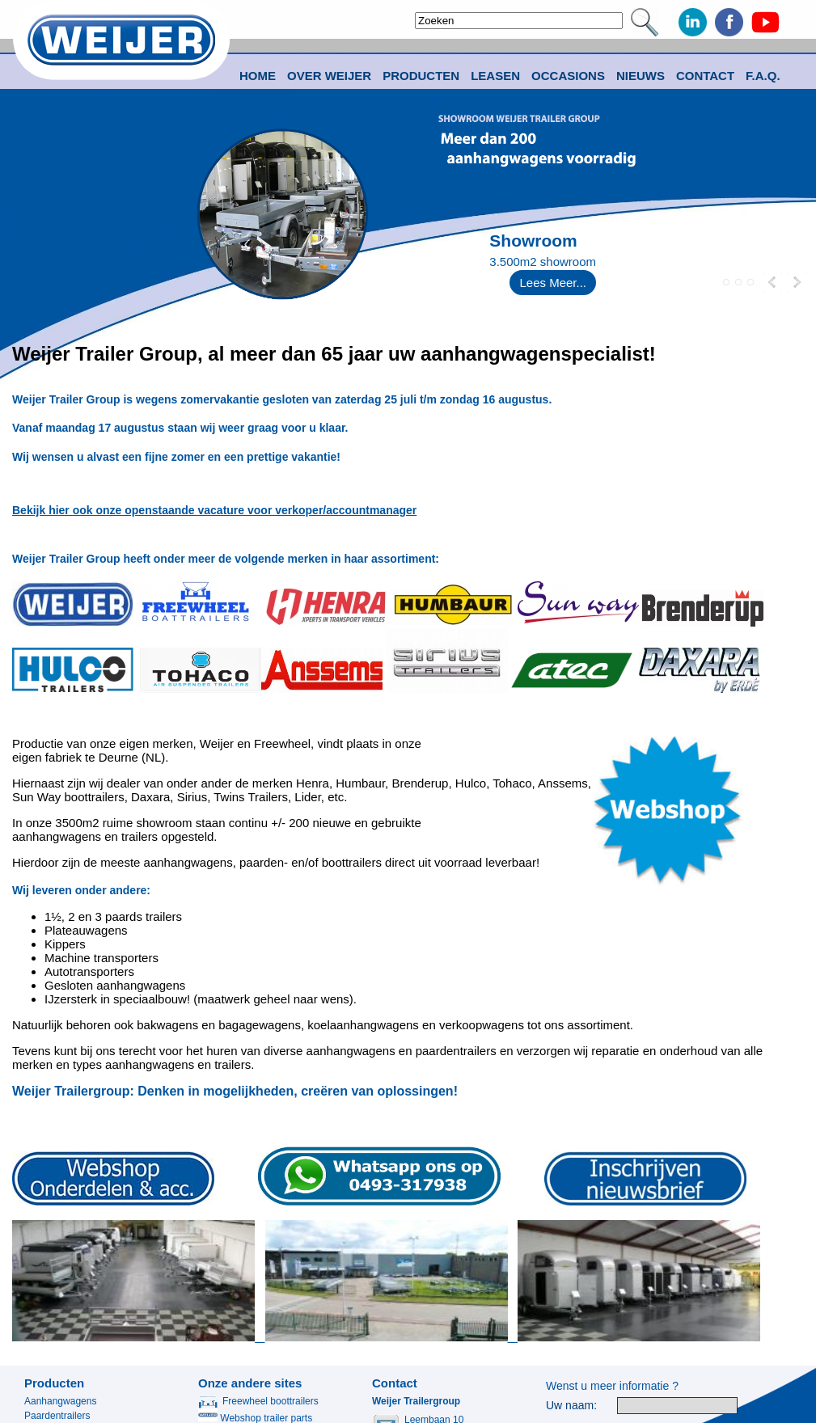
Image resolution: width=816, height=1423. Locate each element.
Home (257, 75)
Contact (705, 75)
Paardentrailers (57, 1415)
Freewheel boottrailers (258, 1401)
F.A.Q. (763, 75)
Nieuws (640, 75)
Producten (54, 1383)
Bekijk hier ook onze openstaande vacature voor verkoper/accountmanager (214, 510)
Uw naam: (571, 1406)
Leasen (495, 75)
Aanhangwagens (60, 1401)
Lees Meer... (552, 282)
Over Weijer (329, 75)
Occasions (568, 75)
